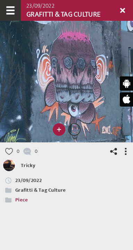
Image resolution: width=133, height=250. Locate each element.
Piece (21, 199)
